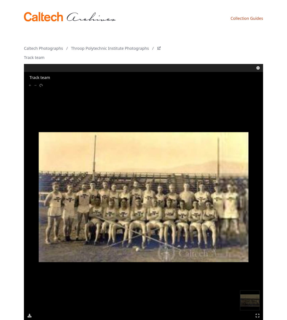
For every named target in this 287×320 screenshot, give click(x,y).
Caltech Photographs (43, 48)
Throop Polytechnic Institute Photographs (110, 48)
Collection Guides (247, 18)
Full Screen (257, 315)
